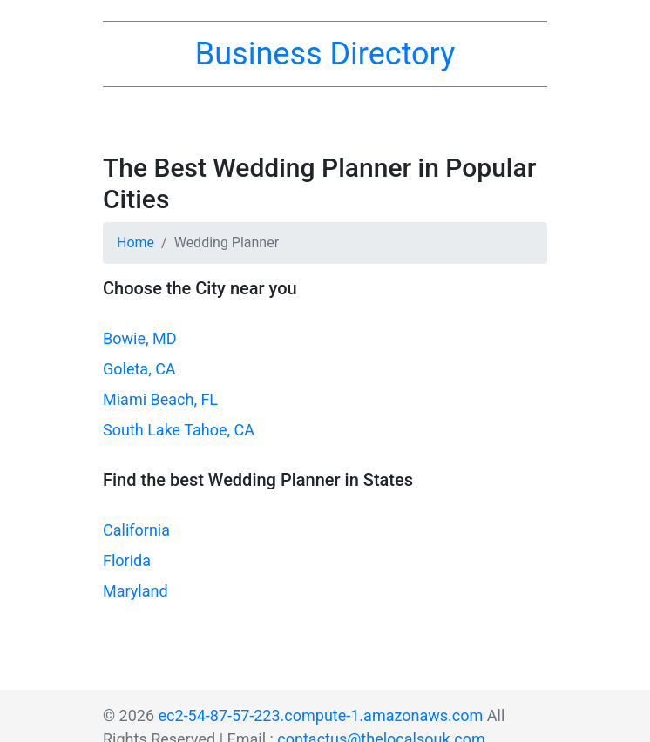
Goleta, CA (139, 369)
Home (135, 242)
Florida (127, 560)
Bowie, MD (139, 338)
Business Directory (325, 54)
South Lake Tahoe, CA (178, 430)
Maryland (135, 591)
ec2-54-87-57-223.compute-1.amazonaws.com (321, 715)
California (136, 530)
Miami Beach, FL (160, 399)
